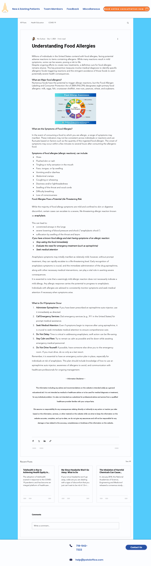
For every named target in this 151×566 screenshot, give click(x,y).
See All (128, 461)
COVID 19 (52, 22)
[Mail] (70, 560)
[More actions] (117, 38)
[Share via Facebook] (33, 441)
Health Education (37, 22)
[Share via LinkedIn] (44, 441)
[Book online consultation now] (126, 8)
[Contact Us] (136, 547)
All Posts (23, 22)
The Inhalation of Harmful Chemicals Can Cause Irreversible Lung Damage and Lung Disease (112, 471)
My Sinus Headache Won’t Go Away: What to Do (75, 471)
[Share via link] (50, 441)
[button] (26, 9)
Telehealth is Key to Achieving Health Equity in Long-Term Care (35, 471)
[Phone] (70, 546)
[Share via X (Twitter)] (39, 441)
